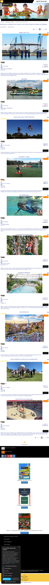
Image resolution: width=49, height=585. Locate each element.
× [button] (19, 547)
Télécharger (24, 482)
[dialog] (11, 565)
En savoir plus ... (24, 533)
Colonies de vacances (9, 22)
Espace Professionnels (24, 579)
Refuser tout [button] (15, 579)
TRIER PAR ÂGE (11, 27)
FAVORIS (0, 13)
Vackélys (30, 582)
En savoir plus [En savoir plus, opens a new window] (12, 563)
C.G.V (24, 575)
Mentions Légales (24, 576)
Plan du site (24, 577)
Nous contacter (24, 580)
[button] (11, 581)
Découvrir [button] (46, 71)
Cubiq (22, 582)
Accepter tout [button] (6, 579)
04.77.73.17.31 (41, 1)
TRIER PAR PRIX (3, 27)
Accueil (2, 22)
